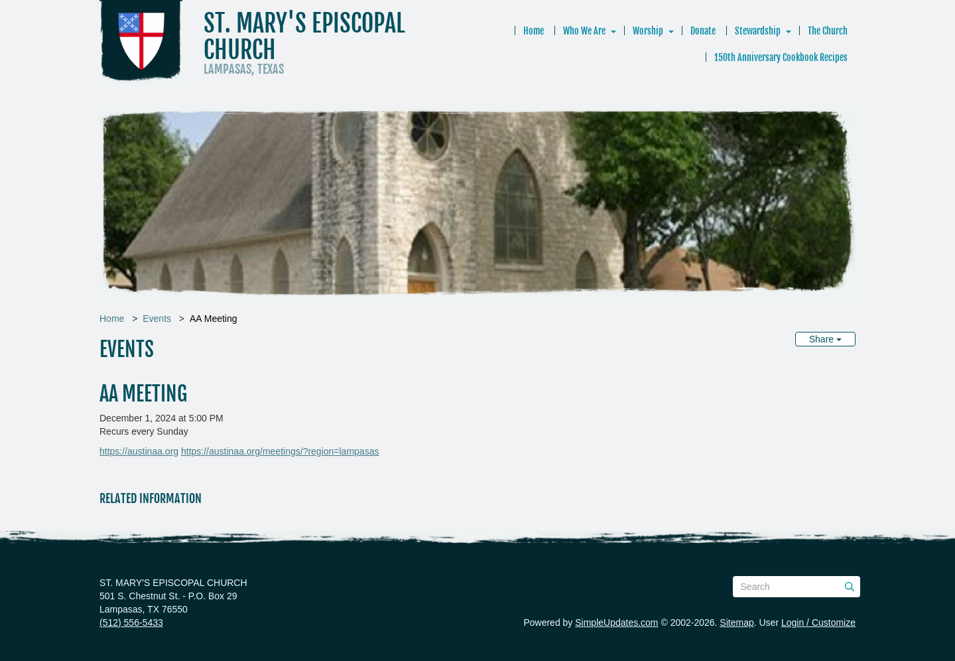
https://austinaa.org (138, 451)
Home (533, 31)
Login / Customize (818, 622)
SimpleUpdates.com (616, 622)
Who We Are (584, 31)
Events (157, 318)
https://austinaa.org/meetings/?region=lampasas (280, 451)
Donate (703, 31)
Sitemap (736, 622)
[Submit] (849, 586)
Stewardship (758, 31)
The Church (828, 31)
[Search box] (796, 586)
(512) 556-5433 (131, 622)
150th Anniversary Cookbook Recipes (781, 57)
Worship (648, 31)
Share (825, 339)
